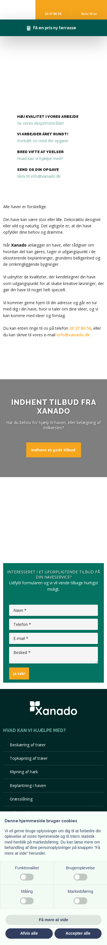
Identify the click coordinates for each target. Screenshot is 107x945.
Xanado (19, 245)
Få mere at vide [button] (53, 919)
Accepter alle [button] (78, 933)
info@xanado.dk (73, 334)
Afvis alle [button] (29, 933)
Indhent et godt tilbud (53, 449)
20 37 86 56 (80, 328)
